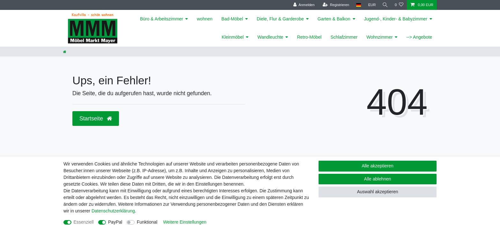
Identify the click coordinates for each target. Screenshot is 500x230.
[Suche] (385, 5)
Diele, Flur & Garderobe (280, 18)
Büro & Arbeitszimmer (161, 18)
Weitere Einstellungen (184, 222)
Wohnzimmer (379, 37)
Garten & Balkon (334, 18)
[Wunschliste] (399, 5)
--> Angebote (419, 37)
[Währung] (371, 5)
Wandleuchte (270, 37)
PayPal (115, 222)
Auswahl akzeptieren (377, 191)
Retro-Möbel (309, 37)
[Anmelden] (303, 5)
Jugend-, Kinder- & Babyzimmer (395, 18)
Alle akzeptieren (377, 165)
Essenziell (84, 222)
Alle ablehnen (377, 178)
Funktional (147, 222)
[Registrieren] (335, 5)
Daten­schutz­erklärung (113, 210)
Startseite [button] (95, 118)
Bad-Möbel (232, 18)
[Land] (358, 5)
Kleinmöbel (233, 37)
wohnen (204, 18)
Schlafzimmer (343, 37)
